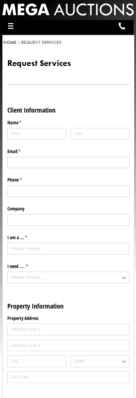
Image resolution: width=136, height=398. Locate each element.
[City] (36, 361)
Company (15, 208)
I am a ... (25, 237)
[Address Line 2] (68, 345)
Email (21, 151)
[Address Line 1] (68, 329)
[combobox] (68, 249)
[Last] (100, 134)
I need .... (25, 266)
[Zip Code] (68, 377)
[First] (36, 134)
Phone (22, 180)
